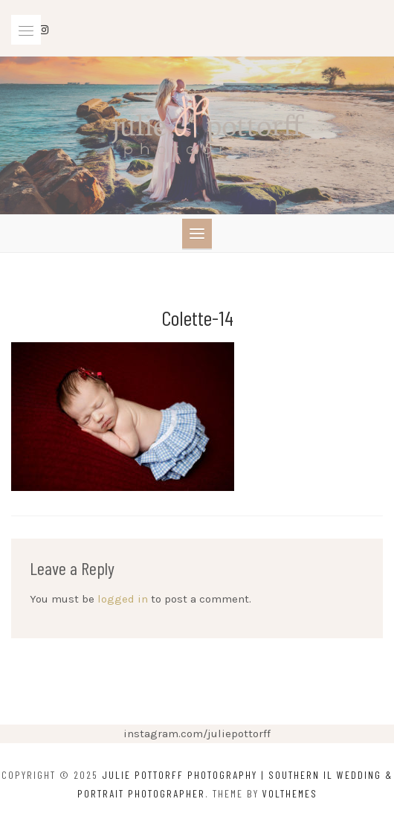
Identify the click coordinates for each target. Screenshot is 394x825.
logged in (122, 599)
